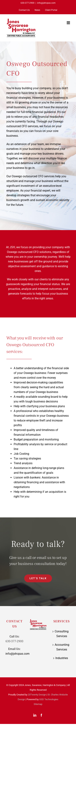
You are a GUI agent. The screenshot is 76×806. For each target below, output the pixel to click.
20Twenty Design (37, 694)
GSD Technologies (48, 699)
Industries (61, 658)
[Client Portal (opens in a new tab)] (51, 10)
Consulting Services (62, 634)
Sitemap (38, 704)
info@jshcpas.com (46, 3)
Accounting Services (62, 647)
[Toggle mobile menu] (69, 23)
